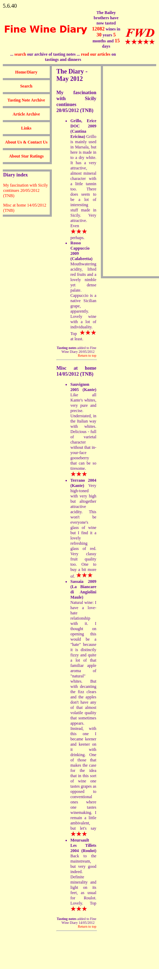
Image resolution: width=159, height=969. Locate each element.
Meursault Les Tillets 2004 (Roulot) (83, 845)
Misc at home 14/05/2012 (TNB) (76, 371)
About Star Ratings (26, 156)
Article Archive (26, 114)
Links (26, 128)
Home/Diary (26, 72)
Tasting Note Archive (26, 100)
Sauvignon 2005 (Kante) (83, 387)
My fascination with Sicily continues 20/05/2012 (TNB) (25, 190)
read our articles (95, 54)
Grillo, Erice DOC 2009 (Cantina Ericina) (83, 128)
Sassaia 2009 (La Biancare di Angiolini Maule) (83, 589)
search (20, 54)
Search (26, 86)
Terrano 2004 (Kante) (83, 483)
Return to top (87, 355)
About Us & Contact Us (26, 142)
